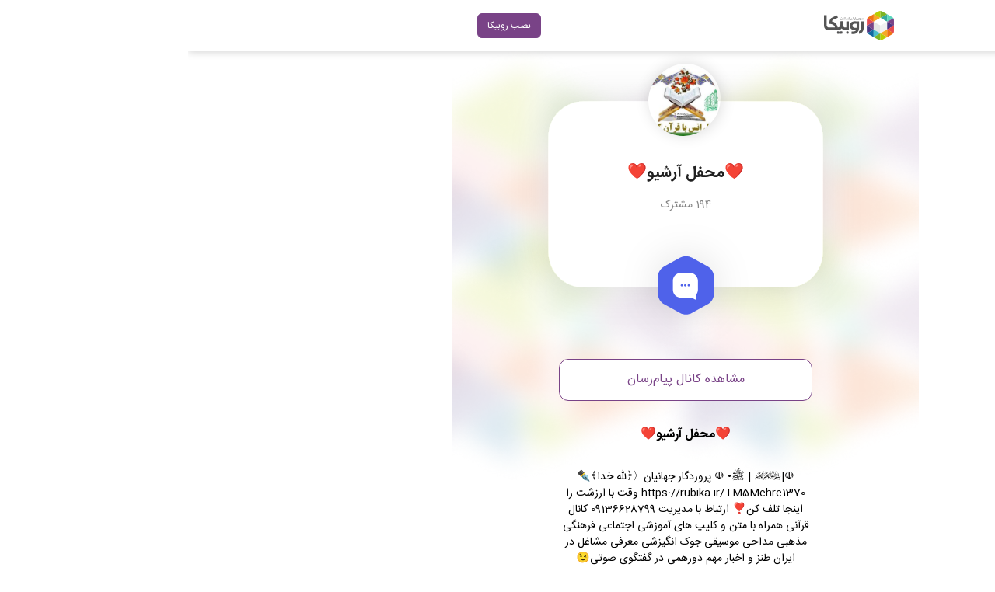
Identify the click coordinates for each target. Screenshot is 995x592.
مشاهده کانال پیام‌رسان (498, 379)
